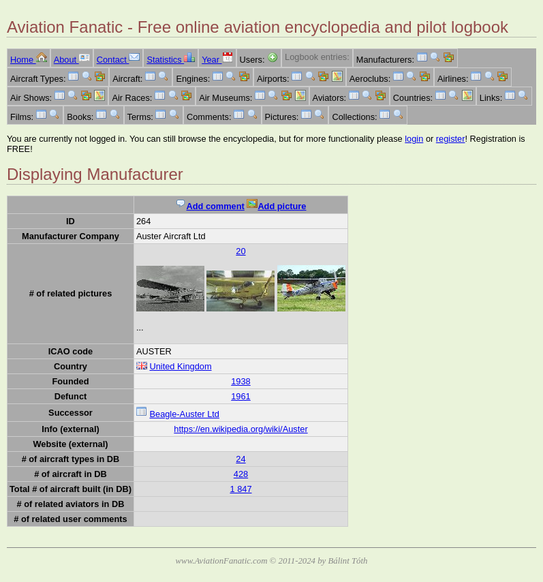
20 (240, 251)
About (72, 60)
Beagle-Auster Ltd (184, 414)
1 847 (240, 489)
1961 (240, 396)
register (450, 139)
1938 (240, 381)
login (414, 139)
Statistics (170, 60)
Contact (118, 60)
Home (28, 60)
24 (240, 459)
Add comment (209, 206)
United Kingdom (180, 366)
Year (217, 60)
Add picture (276, 206)
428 (241, 474)
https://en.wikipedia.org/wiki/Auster (240, 429)
